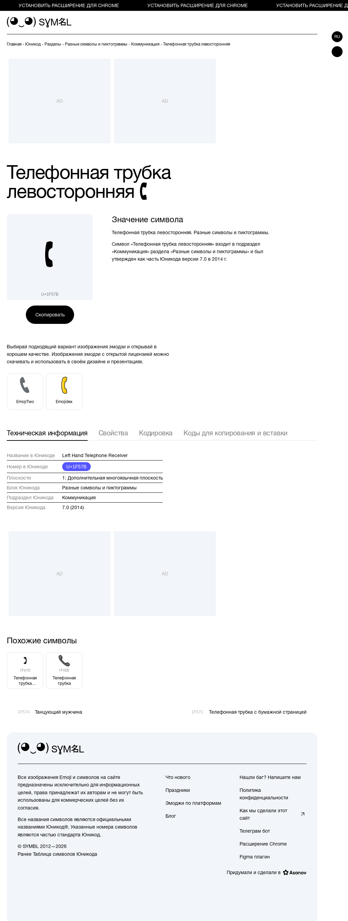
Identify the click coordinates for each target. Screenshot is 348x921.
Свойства (113, 433)
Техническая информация (47, 433)
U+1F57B (76, 466)
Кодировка (156, 433)
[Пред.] (301, 44)
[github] (286, 748)
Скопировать (50, 314)
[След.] (313, 44)
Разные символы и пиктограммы (99, 487)
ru (337, 36)
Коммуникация (78, 497)
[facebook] (301, 748)
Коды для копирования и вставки (236, 433)
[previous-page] (14, 44)
